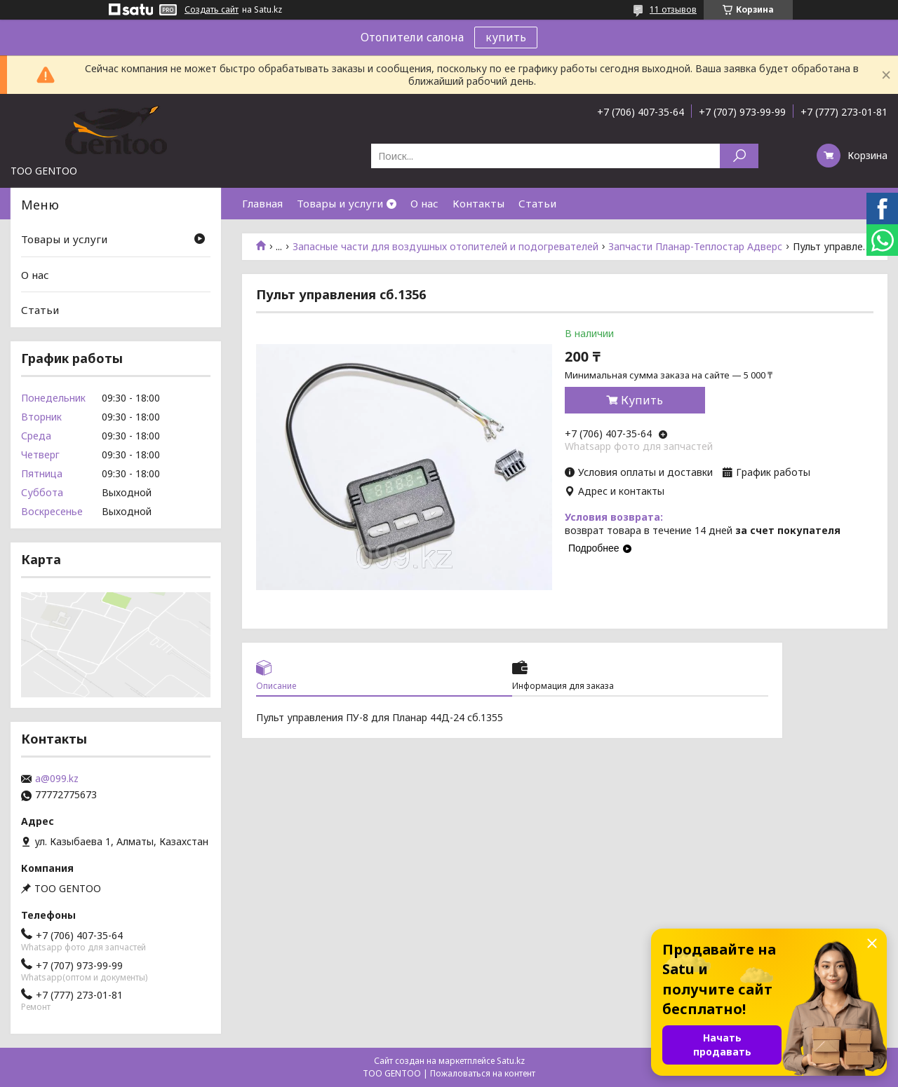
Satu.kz (511, 1061)
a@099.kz (57, 778)
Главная (262, 203)
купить (505, 37)
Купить (642, 400)
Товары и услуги (340, 203)
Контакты (478, 203)
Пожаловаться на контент (482, 1073)
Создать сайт (212, 10)
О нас (424, 203)
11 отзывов (673, 9)
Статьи (537, 203)
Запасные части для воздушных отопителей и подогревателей (445, 246)
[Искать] (739, 156)
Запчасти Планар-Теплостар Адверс (695, 246)
